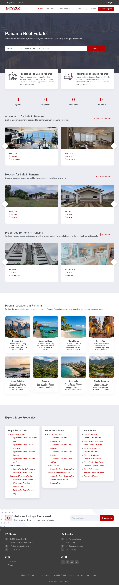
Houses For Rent (53, 466)
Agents (78, 9)
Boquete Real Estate (91, 455)
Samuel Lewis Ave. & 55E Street (21, 543)
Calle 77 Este (70, 543)
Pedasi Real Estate (91, 476)
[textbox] (32, 48)
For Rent (31, 575)
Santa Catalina (17, 381)
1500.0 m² (13, 214)
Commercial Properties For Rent (58, 473)
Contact (93, 9)
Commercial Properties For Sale (21, 476)
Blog (85, 9)
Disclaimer (10, 562)
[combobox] (14, 48)
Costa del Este (14, 159)
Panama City (17, 341)
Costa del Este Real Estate (93, 441)
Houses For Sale (15, 466)
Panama (68, 217)
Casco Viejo (101, 341)
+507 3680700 (12, 550)
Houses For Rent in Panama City (62, 469)
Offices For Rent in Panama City (62, 476)
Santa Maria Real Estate (93, 445)
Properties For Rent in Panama (92, 73)
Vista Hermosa (14, 275)
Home (40, 9)
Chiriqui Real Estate (91, 452)
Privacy (9, 565)
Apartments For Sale (17, 434)
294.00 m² (13, 156)
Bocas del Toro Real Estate (94, 466)
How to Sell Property (60, 575)
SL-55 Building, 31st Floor (16, 539)
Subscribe (107, 518)
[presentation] (5, 146)
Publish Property (105, 9)
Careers (80, 575)
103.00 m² (68, 272)
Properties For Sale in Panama (36, 73)
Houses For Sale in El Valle (22, 473)
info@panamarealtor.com (17, 546)
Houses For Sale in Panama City (24, 469)
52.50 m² (12, 272)
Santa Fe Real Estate (91, 469)
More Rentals (107, 234)
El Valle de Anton (101, 381)
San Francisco (70, 159)
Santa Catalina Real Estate (94, 462)
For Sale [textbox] (10, 48)
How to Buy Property (43, 575)
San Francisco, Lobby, (71, 539)
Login (109, 2)
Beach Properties (90, 434)
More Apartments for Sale (103, 118)
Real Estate (51, 9)
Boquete (45, 381)
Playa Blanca (73, 341)
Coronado (13, 217)
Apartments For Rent (54, 434)
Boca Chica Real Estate (92, 459)
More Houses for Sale (104, 176)
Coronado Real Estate (92, 448)
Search (95, 48)
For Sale (22, 575)
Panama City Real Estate (93, 438)
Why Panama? (66, 9)
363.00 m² (68, 156)
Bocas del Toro (45, 341)
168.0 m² (68, 214)
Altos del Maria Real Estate (94, 473)
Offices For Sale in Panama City (24, 480)
